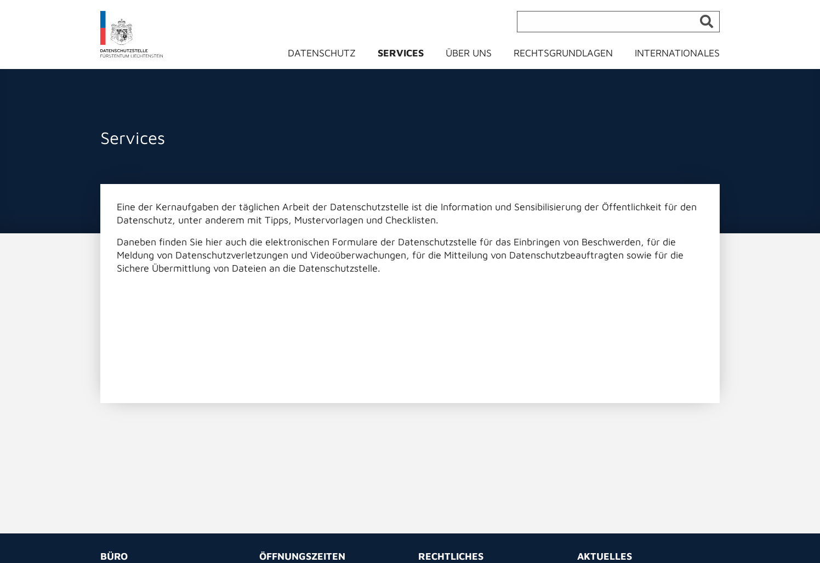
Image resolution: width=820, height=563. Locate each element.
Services (401, 53)
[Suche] (618, 21)
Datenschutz (322, 53)
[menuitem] (328, 55)
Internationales (677, 53)
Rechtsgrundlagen (563, 53)
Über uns (469, 53)
